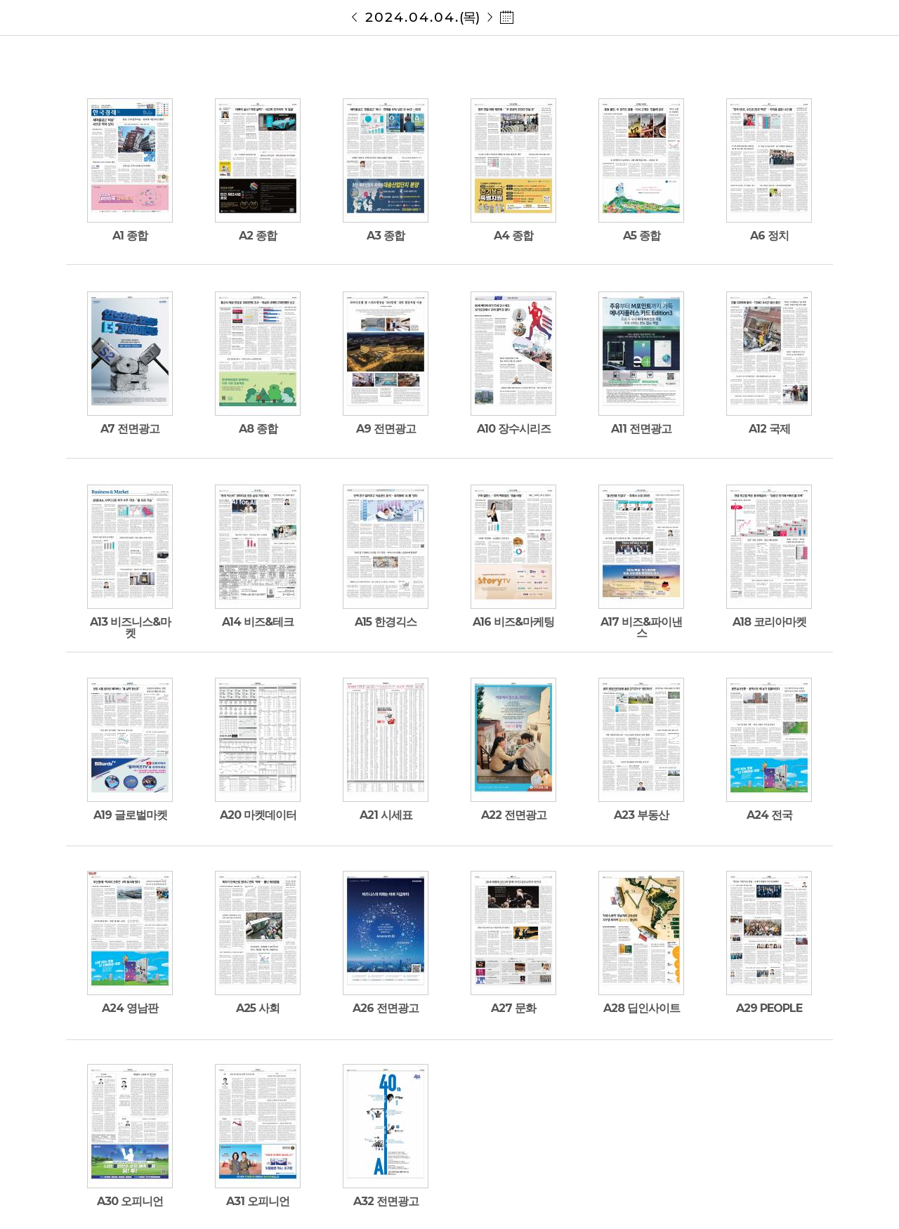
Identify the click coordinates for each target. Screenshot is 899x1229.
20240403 (354, 17)
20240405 (489, 17)
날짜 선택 (506, 17)
